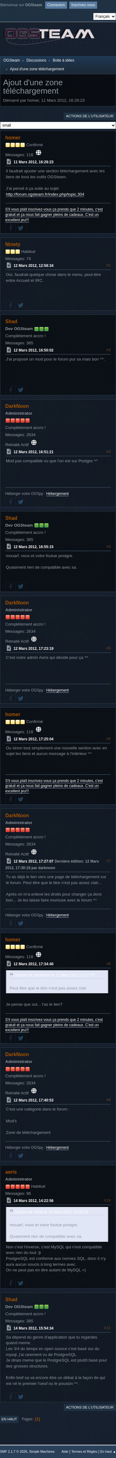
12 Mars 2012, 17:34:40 (34, 964)
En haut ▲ (108, 1451)
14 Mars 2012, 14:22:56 (34, 1201)
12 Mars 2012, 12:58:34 (34, 265)
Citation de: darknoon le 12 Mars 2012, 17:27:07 (54, 975)
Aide (65, 1451)
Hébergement (57, 493)
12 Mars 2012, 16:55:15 (34, 547)
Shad (11, 321)
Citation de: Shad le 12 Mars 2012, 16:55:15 (51, 1212)
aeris (11, 1172)
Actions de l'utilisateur (90, 116)
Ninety (12, 244)
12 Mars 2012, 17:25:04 (34, 739)
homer (12, 137)
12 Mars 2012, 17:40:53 (34, 1100)
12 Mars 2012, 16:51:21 (34, 452)
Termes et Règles (84, 1451)
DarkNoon (17, 406)
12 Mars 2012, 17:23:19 (34, 648)
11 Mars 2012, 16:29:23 (34, 162)
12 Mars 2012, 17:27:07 (34, 861)
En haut (9, 1419)
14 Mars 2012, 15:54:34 (34, 1328)
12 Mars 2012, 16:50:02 (34, 350)
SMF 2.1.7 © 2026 (13, 1451)
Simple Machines (41, 1451)
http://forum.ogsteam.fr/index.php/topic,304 (45, 194)
